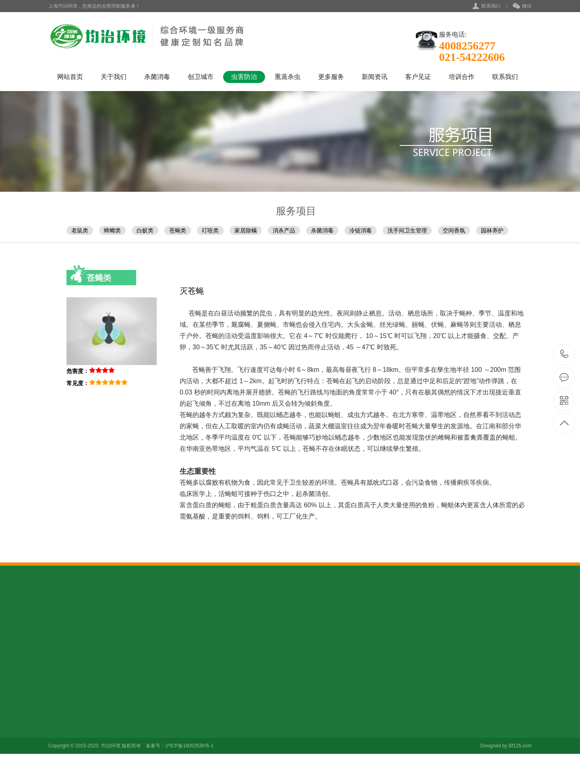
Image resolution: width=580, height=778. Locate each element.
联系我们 (491, 6)
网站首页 (70, 76)
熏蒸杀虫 (287, 76)
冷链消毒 (360, 230)
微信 (522, 6)
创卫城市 (200, 76)
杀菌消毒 (157, 76)
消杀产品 (284, 230)
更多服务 (331, 76)
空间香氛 (454, 230)
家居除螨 (245, 230)
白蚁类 (145, 230)
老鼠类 (79, 230)
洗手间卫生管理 (407, 230)
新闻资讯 (374, 76)
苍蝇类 (177, 230)
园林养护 (492, 230)
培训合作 (461, 76)
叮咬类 (210, 230)
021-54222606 (564, 354)
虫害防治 (244, 76)
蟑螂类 (112, 230)
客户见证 (418, 76)
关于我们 (113, 76)
